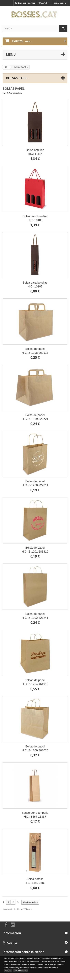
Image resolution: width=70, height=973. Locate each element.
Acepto (8, 971)
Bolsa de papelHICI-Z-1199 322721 (35, 417)
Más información (21, 971)
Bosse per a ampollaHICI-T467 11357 (35, 814)
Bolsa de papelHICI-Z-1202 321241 (35, 615)
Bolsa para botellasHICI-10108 (35, 218)
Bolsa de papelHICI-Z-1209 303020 (35, 748)
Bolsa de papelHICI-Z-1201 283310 (35, 549)
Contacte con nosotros (24, 3)
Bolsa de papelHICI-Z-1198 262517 (35, 350)
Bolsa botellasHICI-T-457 (35, 152)
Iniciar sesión (60, 3)
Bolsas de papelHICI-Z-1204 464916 (35, 682)
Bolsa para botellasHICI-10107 (35, 284)
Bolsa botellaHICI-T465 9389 (35, 881)
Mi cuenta (10, 942)
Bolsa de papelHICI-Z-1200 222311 (35, 483)
